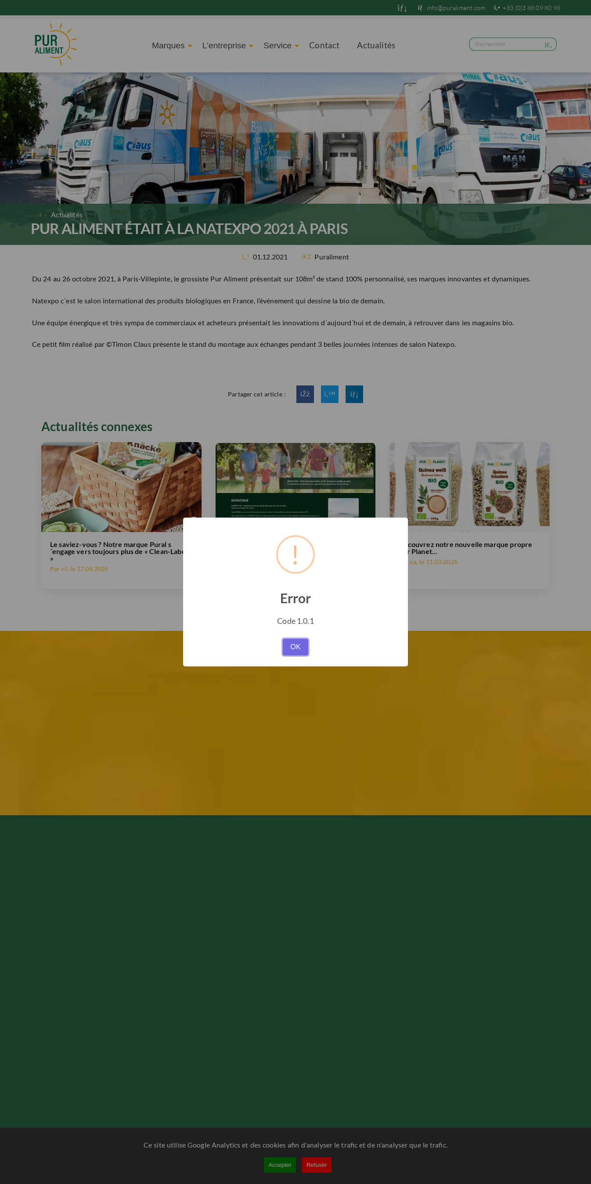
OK (295, 647)
